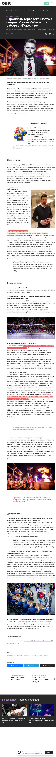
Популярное (9, 699)
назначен (47, 262)
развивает (25, 89)
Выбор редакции (29, 699)
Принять (49, 752)
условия (41, 753)
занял (34, 266)
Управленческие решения (40, 655)
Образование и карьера (12, 16)
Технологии (27, 655)
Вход (46, 3)
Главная (8, 10)
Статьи (12, 10)
